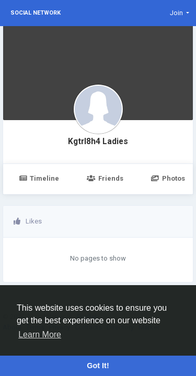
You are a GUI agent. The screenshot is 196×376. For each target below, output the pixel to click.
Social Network (35, 12)
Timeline (39, 178)
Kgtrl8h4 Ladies (98, 141)
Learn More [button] (39, 334)
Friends (105, 178)
